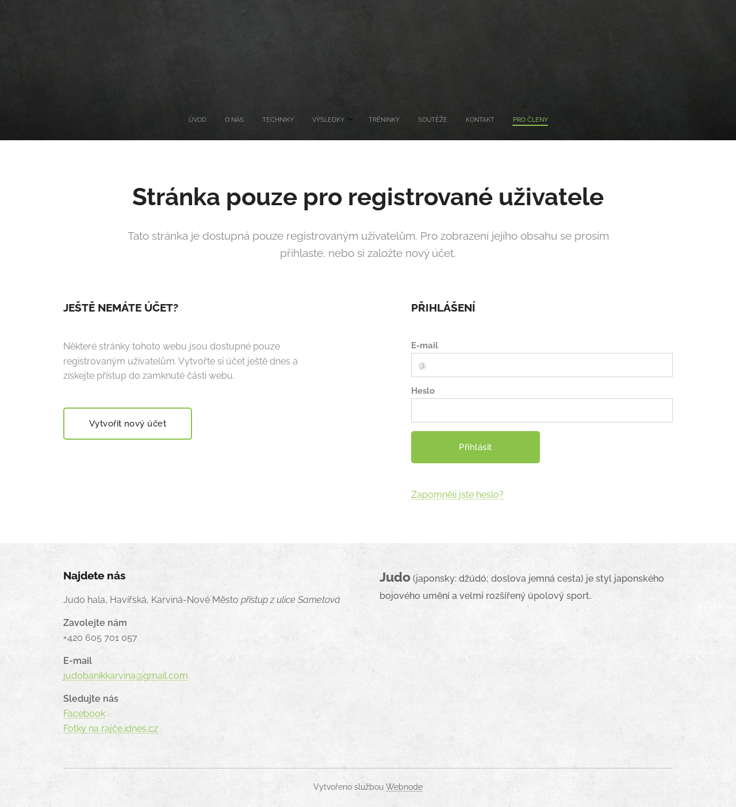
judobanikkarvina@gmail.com (125, 675)
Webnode (404, 786)
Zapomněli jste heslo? (457, 494)
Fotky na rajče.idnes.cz (110, 728)
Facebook (84, 713)
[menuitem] (305, 120)
